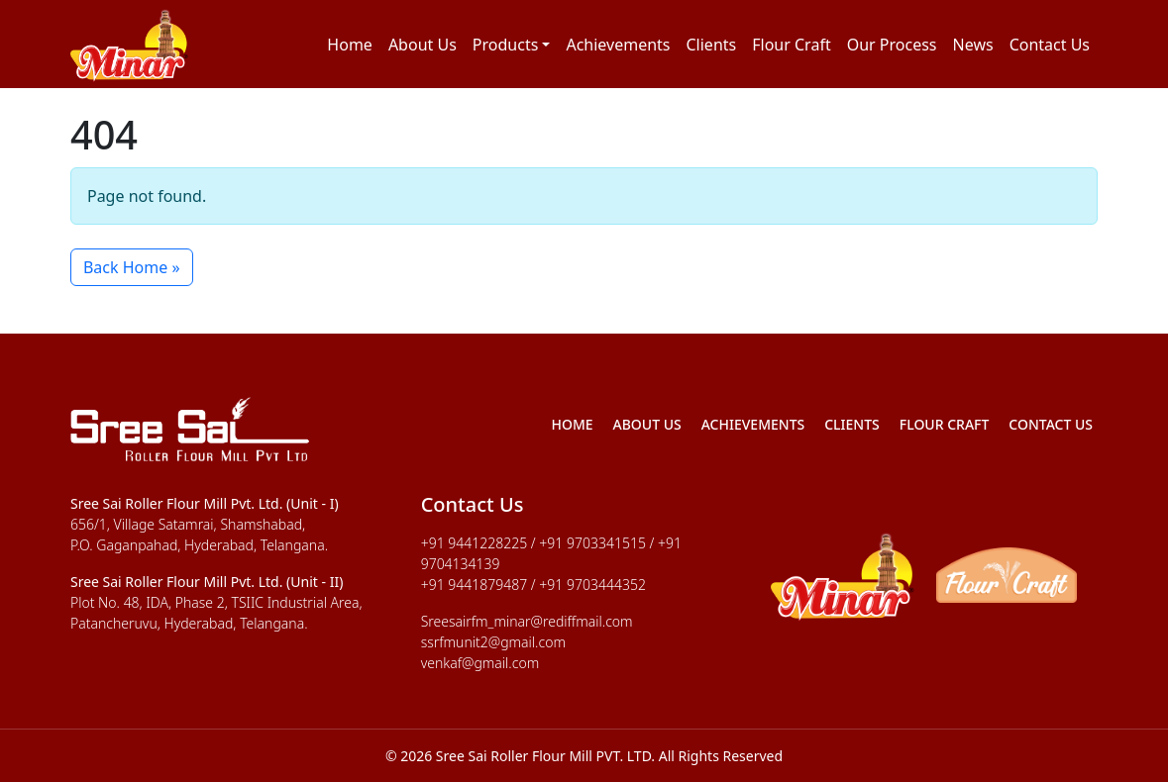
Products (506, 44)
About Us (422, 44)
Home (349, 44)
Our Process (892, 44)
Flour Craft (791, 44)
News (973, 44)
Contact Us (1049, 44)
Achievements (618, 44)
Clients (712, 44)
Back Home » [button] (131, 267)
